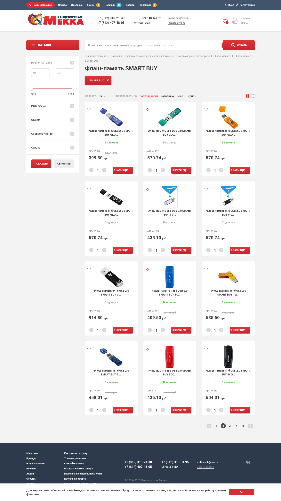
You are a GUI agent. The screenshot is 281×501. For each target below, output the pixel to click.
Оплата (62, 5)
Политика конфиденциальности (83, 473)
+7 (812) (110, 18)
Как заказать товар (75, 453)
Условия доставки (75, 458)
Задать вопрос (176, 22)
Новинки (113, 5)
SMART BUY (100, 80)
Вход (230, 5)
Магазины (32, 453)
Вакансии (148, 5)
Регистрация (246, 5)
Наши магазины (42, 5)
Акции (93, 5)
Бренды (130, 5)
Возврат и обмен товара (78, 468)
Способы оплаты (74, 463)
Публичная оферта (75, 478)
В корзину (120, 170)
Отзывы (31, 478)
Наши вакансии (35, 463)
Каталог (45, 45)
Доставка (77, 5)
